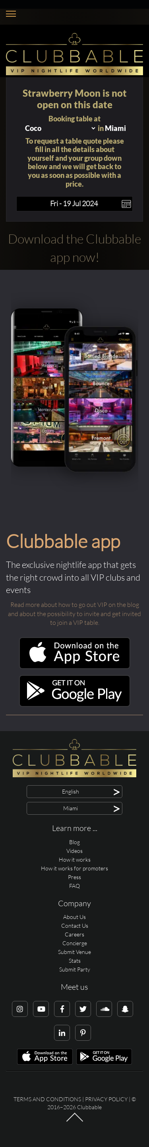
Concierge (74, 943)
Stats (75, 960)
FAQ (74, 885)
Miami (115, 128)
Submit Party (74, 969)
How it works (75, 859)
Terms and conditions (47, 1099)
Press (74, 877)
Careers (74, 934)
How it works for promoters (74, 868)
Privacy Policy (106, 1099)
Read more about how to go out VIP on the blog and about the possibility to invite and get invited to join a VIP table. (74, 614)
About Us (74, 916)
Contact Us (74, 925)
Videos (74, 850)
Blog (74, 842)
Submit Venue (74, 951)
